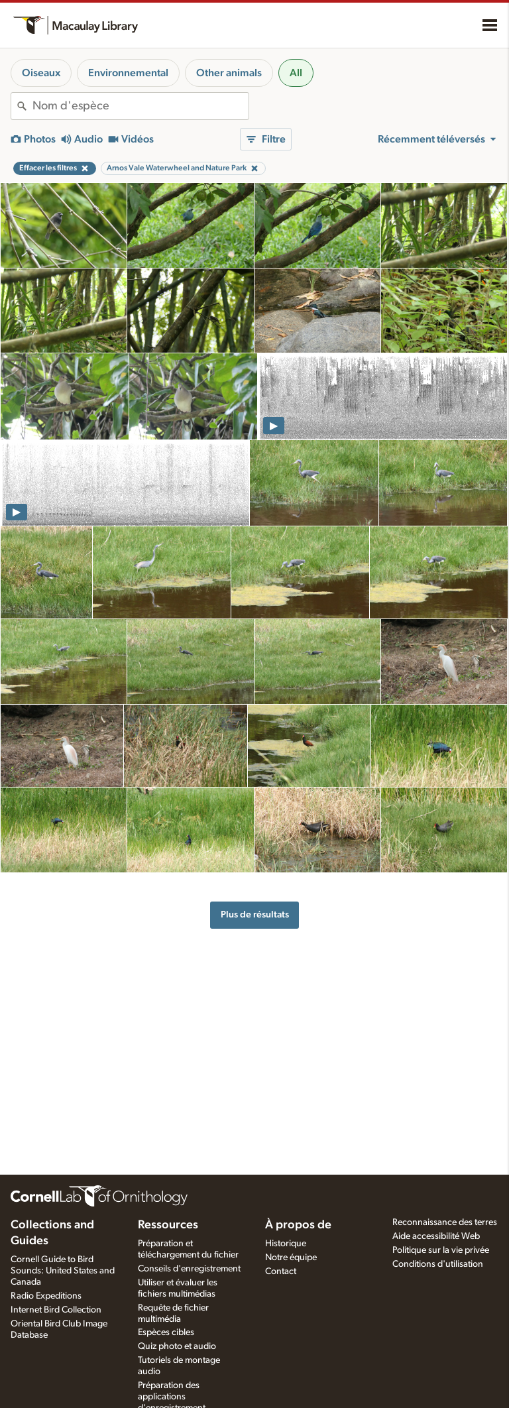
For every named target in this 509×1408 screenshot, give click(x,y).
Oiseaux (41, 73)
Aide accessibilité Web (436, 1236)
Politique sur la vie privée (440, 1250)
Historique (285, 1243)
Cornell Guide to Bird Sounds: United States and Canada (63, 1271)
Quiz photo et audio (177, 1346)
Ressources (168, 1225)
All (296, 73)
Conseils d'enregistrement (189, 1268)
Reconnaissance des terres (444, 1222)
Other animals (229, 73)
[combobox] (140, 106)
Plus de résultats (255, 914)
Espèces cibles (166, 1332)
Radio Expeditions (46, 1296)
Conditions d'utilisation (437, 1264)
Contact (280, 1271)
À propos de (298, 1225)
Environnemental (128, 73)
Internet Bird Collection (56, 1310)
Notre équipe (291, 1257)
